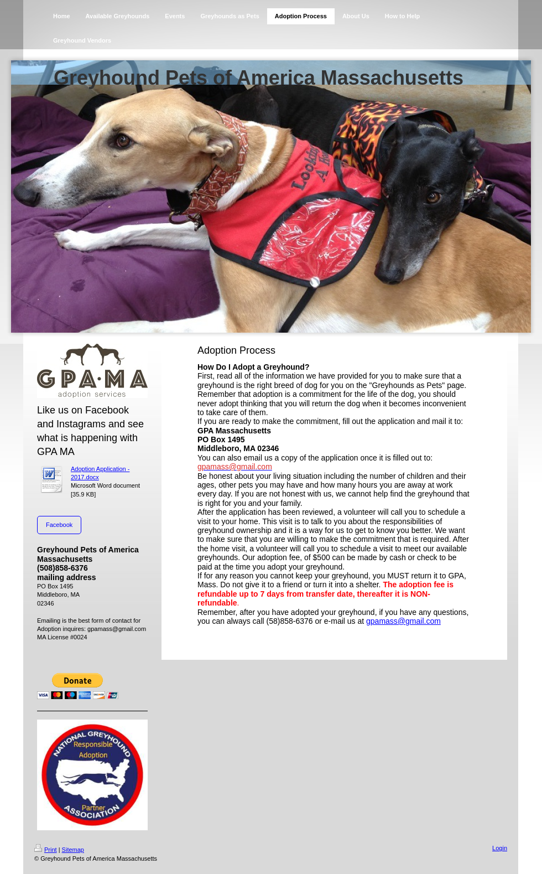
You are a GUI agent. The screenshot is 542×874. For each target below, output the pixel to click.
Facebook (59, 524)
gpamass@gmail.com (403, 621)
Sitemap (73, 849)
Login (499, 848)
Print (45, 849)
